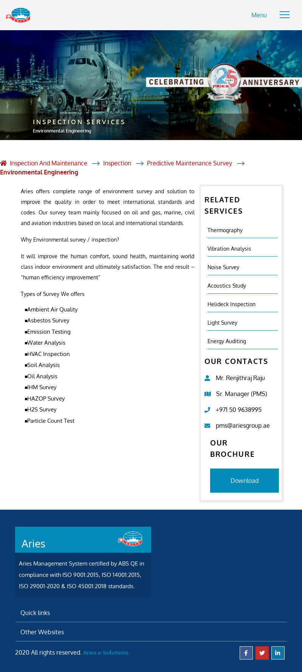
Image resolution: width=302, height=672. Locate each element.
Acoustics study (227, 285)
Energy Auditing (227, 341)
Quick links (35, 613)
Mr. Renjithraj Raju (240, 378)
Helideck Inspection (232, 304)
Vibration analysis (229, 248)
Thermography (225, 230)
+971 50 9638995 (239, 409)
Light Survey (222, 322)
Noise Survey (223, 267)
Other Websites (42, 632)
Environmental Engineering (39, 172)
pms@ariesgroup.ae (243, 425)
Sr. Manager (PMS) (241, 394)
